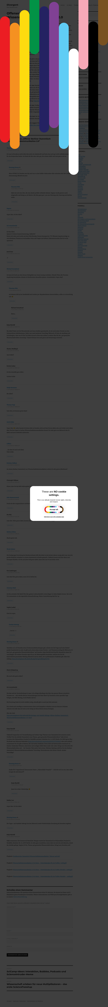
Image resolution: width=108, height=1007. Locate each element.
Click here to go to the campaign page (54, 516)
